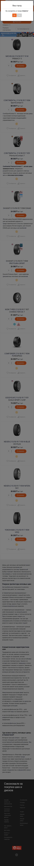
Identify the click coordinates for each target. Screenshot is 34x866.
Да (14, 15)
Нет (19, 15)
